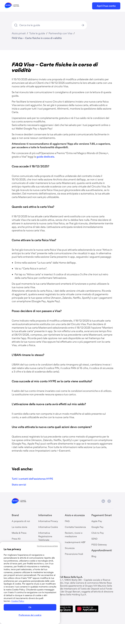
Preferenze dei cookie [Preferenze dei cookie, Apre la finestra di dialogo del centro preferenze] (30, 615)
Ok (30, 607)
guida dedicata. (46, 156)
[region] (30, 583)
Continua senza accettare (47, 546)
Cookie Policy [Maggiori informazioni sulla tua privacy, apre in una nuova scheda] (17, 601)
